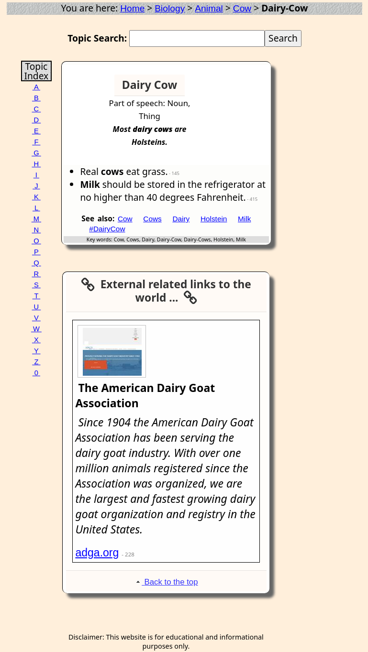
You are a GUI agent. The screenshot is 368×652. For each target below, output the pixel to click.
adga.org (97, 552)
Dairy (181, 219)
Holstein (214, 219)
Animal (209, 8)
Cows (152, 219)
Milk (244, 219)
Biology (170, 8)
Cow (242, 8)
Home (132, 8)
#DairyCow (107, 229)
